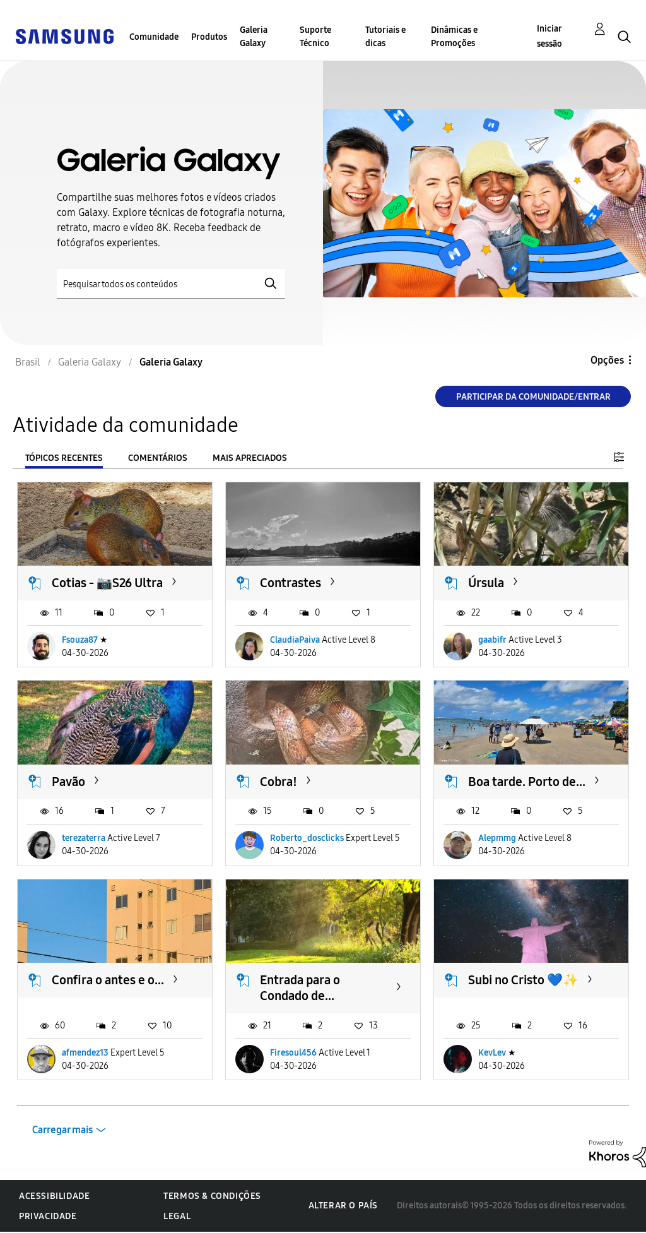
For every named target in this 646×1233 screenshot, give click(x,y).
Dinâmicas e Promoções (454, 37)
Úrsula (486, 582)
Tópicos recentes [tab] (64, 458)
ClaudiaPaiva (295, 639)
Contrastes (290, 582)
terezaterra (83, 838)
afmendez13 (85, 1052)
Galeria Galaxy (253, 37)
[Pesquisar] (171, 284)
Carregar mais (62, 1130)
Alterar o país (343, 1205)
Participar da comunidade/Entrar (533, 396)
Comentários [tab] (157, 458)
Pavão (68, 781)
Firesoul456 (293, 1052)
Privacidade (48, 1216)
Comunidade (154, 37)
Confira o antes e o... (108, 979)
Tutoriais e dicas (385, 37)
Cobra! (278, 781)
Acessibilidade (54, 1196)
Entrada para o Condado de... (300, 987)
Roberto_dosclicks (307, 838)
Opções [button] (607, 360)
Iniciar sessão (549, 36)
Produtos (209, 37)
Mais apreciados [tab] (250, 458)
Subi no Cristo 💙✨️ (523, 979)
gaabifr (492, 639)
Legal (177, 1216)
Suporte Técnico (315, 37)
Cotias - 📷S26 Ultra (107, 582)
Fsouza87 (80, 639)
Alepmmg (497, 838)
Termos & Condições (212, 1196)
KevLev (492, 1052)
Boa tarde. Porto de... (526, 781)
